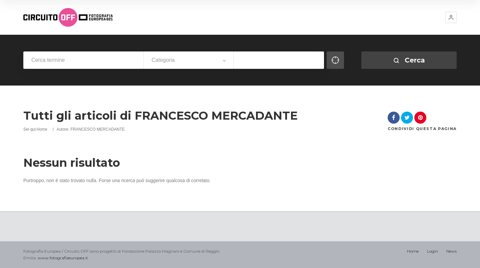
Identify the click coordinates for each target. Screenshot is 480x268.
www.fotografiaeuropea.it (63, 257)
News (451, 251)
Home (42, 129)
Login (432, 251)
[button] (451, 17)
